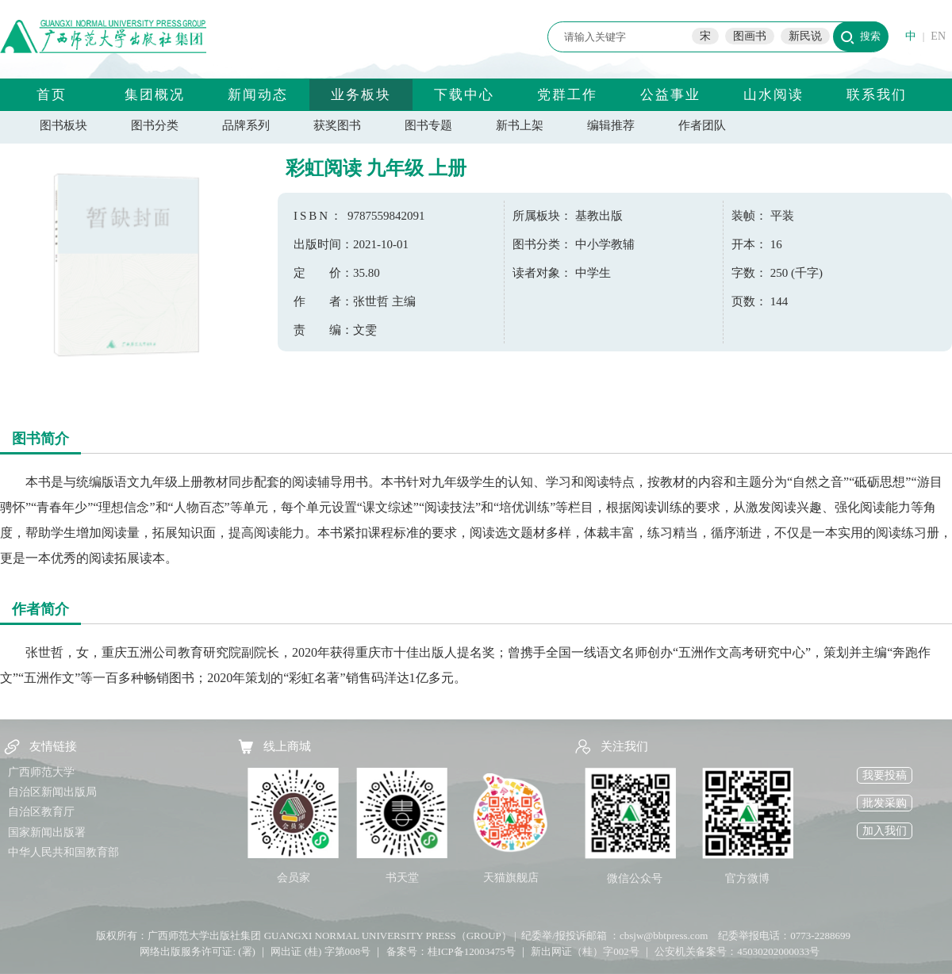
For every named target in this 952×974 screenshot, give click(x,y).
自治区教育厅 (41, 812)
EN (938, 36)
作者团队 (702, 125)
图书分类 (154, 125)
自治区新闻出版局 (52, 792)
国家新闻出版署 (47, 832)
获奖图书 (337, 125)
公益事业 (670, 94)
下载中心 (464, 94)
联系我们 (876, 94)
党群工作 (567, 94)
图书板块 (63, 125)
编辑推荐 (611, 125)
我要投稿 (884, 775)
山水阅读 (773, 94)
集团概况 (155, 94)
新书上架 (519, 125)
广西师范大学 (41, 772)
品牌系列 (246, 125)
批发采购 (884, 803)
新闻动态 (258, 94)
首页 (51, 94)
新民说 (805, 36)
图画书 (749, 36)
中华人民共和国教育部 (63, 852)
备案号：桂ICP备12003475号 (451, 951)
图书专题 (428, 125)
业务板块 (361, 94)
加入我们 (884, 831)
